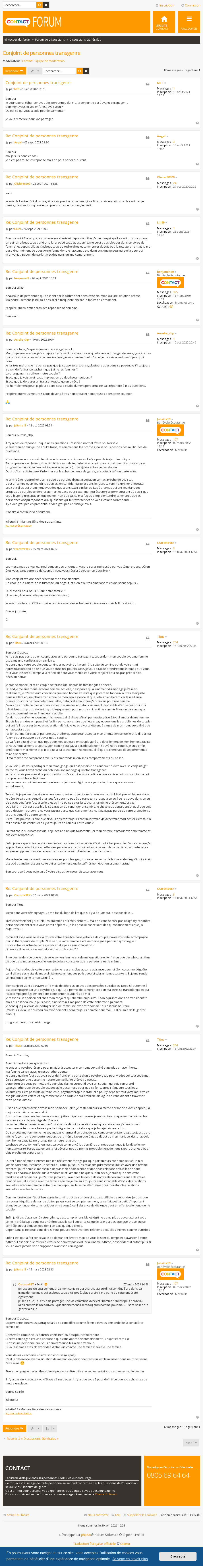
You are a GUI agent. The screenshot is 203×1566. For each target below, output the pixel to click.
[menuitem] (164, 22)
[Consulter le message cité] (46, 1285)
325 (175, 292)
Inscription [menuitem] (164, 5)
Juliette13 (163, 419)
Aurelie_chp (165, 333)
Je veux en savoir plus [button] (130, 1559)
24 (174, 183)
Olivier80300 (165, 177)
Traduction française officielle (94, 1544)
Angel (161, 136)
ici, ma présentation (19, 525)
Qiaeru (125, 1544)
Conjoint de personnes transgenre (41, 52)
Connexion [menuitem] (190, 5)
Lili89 (160, 222)
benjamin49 (165, 272)
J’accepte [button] (178, 1556)
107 (175, 439)
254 (175, 642)
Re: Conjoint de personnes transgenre (42, 136)
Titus (160, 637)
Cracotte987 (165, 543)
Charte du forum (106, 1494)
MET (160, 83)
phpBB (86, 1535)
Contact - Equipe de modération (43, 61)
